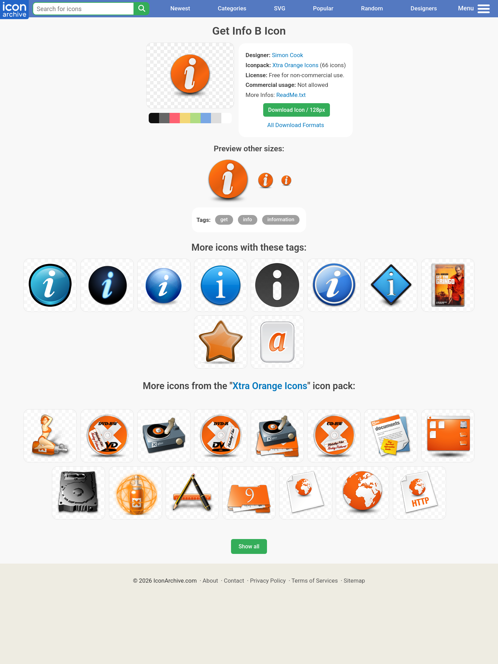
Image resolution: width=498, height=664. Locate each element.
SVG (279, 8)
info (247, 219)
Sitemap (354, 580)
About (210, 580)
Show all (249, 546)
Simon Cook (287, 55)
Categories (232, 8)
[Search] (141, 8)
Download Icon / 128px (296, 110)
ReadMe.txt (291, 94)
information (280, 219)
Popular (323, 8)
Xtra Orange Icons (296, 65)
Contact (234, 580)
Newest (180, 8)
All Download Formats (295, 125)
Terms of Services (315, 580)
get (224, 219)
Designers (424, 8)
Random (372, 8)
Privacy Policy (268, 580)
